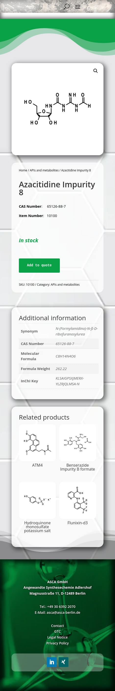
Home (23, 170)
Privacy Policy (57, 643)
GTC (57, 631)
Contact (57, 625)
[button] (95, 70)
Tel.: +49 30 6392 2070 (57, 606)
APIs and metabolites (44, 170)
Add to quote (39, 265)
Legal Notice (57, 637)
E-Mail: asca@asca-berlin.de (57, 612)
